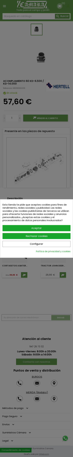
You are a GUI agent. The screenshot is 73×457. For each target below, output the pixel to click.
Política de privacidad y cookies (53, 251)
